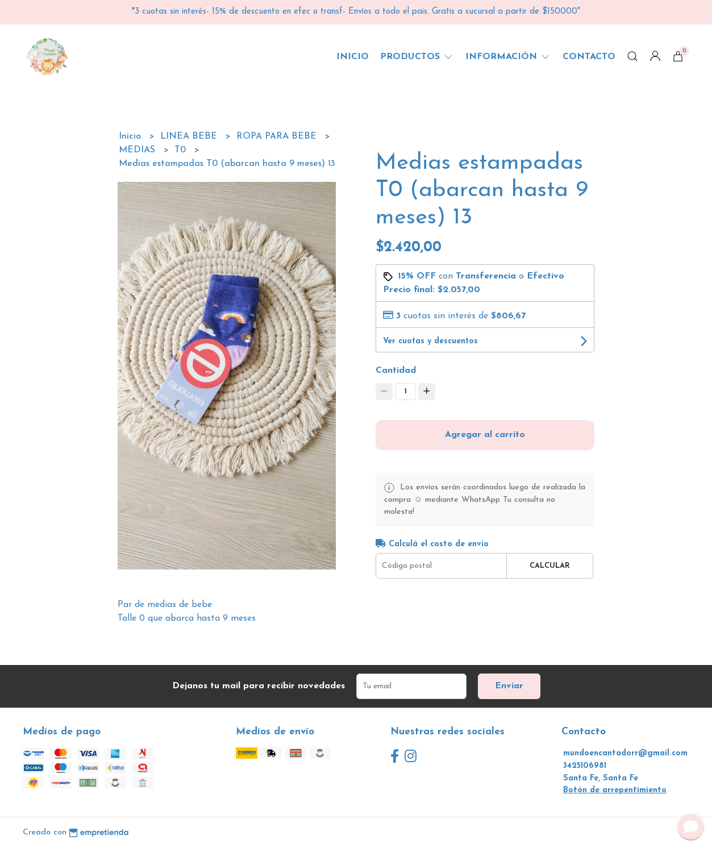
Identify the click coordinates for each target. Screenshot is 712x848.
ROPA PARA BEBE (277, 136)
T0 (181, 150)
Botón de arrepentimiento (615, 790)
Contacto (589, 56)
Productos (417, 56)
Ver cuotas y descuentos (430, 341)
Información (508, 56)
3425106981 (584, 766)
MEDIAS (138, 150)
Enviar (509, 686)
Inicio (352, 56)
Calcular (550, 566)
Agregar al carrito (485, 434)
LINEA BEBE (190, 136)
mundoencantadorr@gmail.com (625, 753)
